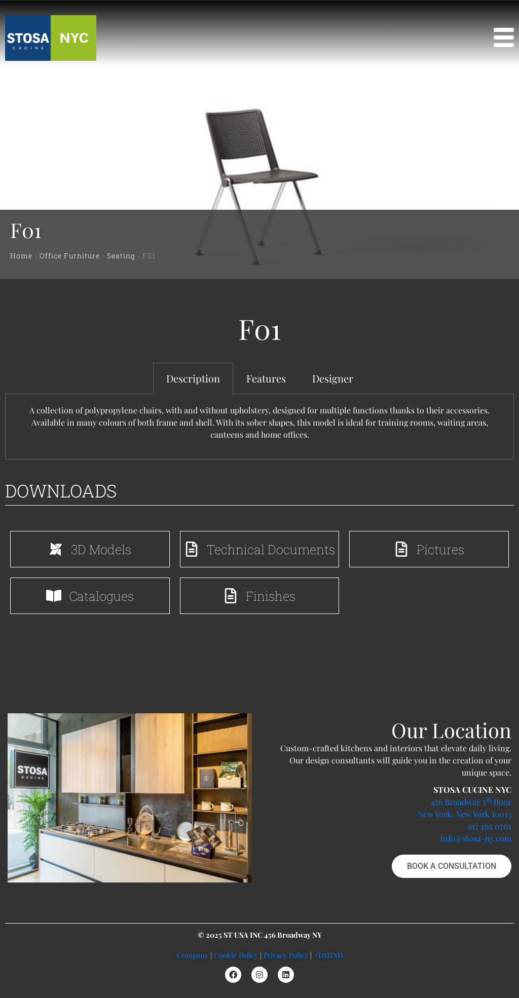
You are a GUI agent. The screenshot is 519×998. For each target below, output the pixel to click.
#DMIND (328, 955)
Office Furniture (70, 255)
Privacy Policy (286, 955)
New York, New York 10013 (464, 814)
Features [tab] (266, 378)
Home (21, 255)
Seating (121, 255)
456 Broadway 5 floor (471, 801)
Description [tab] (193, 378)
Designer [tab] (332, 378)
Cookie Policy (236, 955)
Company (192, 955)
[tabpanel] (259, 426)
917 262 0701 (489, 826)
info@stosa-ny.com (475, 838)
